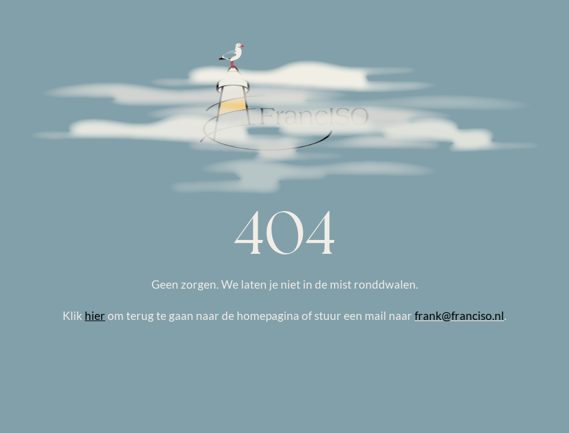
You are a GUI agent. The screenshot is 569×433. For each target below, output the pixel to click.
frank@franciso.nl (459, 315)
